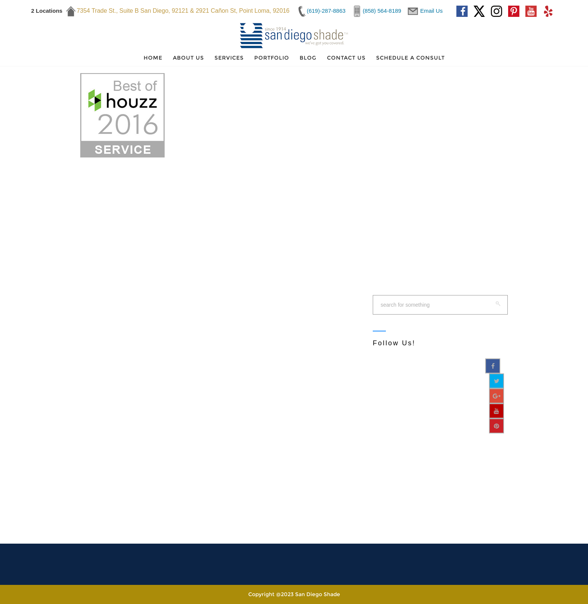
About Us (188, 57)
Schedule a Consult (410, 57)
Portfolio (271, 57)
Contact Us (346, 57)
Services (229, 57)
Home (153, 57)
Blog (308, 57)
